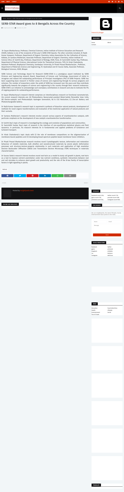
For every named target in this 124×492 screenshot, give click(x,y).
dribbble (110, 251)
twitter (109, 247)
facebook (94, 247)
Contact (14, 1)
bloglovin (94, 251)
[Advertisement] (45, 225)
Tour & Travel (95, 314)
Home (2, 1)
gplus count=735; (96, 197)
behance (110, 253)
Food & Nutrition (112, 308)
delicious (110, 255)
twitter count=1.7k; (113, 195)
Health (93, 310)
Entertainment (96, 312)
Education (94, 308)
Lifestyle (110, 310)
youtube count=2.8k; (113, 197)
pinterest (110, 249)
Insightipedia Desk (8, 28)
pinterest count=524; (97, 199)
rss (92, 253)
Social (109, 312)
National (9, 18)
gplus (93, 249)
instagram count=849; (114, 199)
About (8, 1)
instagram (94, 255)
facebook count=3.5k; (98, 195)
